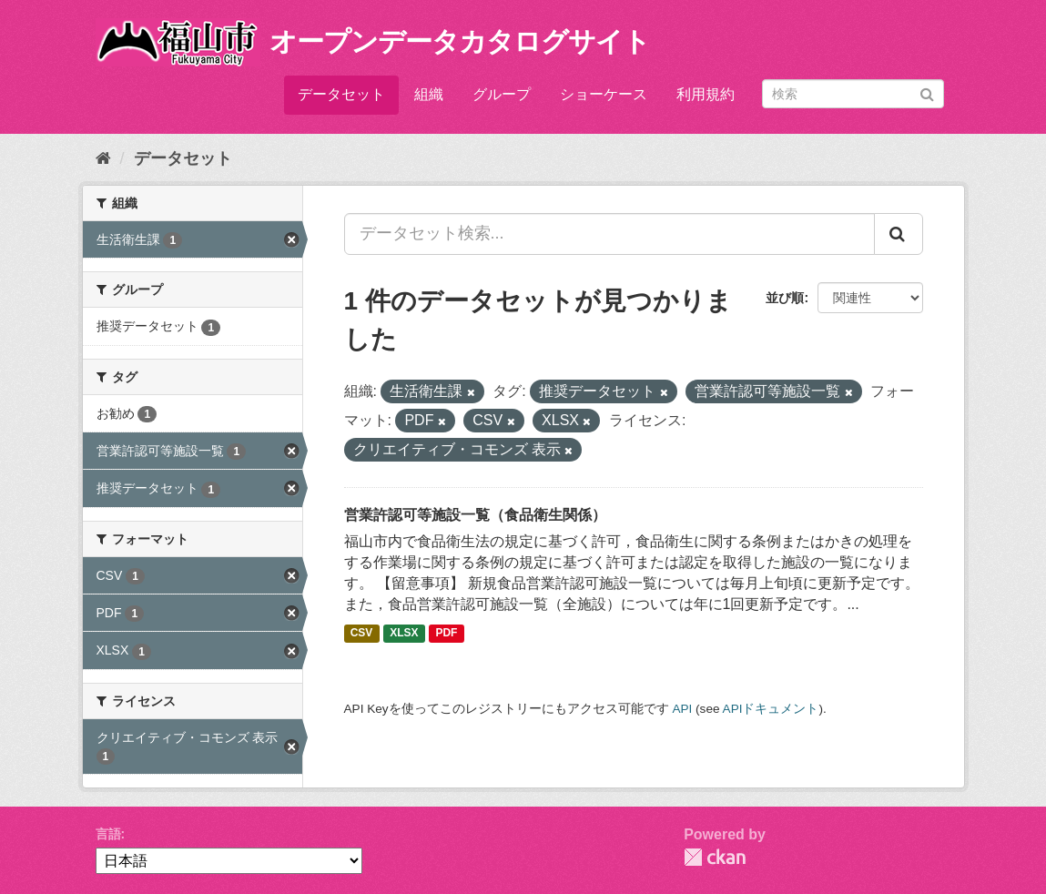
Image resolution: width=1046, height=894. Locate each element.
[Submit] (927, 92)
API (682, 709)
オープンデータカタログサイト (459, 41)
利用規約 (705, 94)
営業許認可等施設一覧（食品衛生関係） (475, 515)
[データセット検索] (853, 93)
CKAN (715, 857)
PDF (446, 633)
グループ (501, 94)
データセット (341, 94)
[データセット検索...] (609, 234)
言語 (108, 834)
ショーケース (603, 94)
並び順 (785, 297)
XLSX (404, 633)
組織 (428, 94)
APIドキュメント (771, 709)
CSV (361, 633)
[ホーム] (103, 158)
